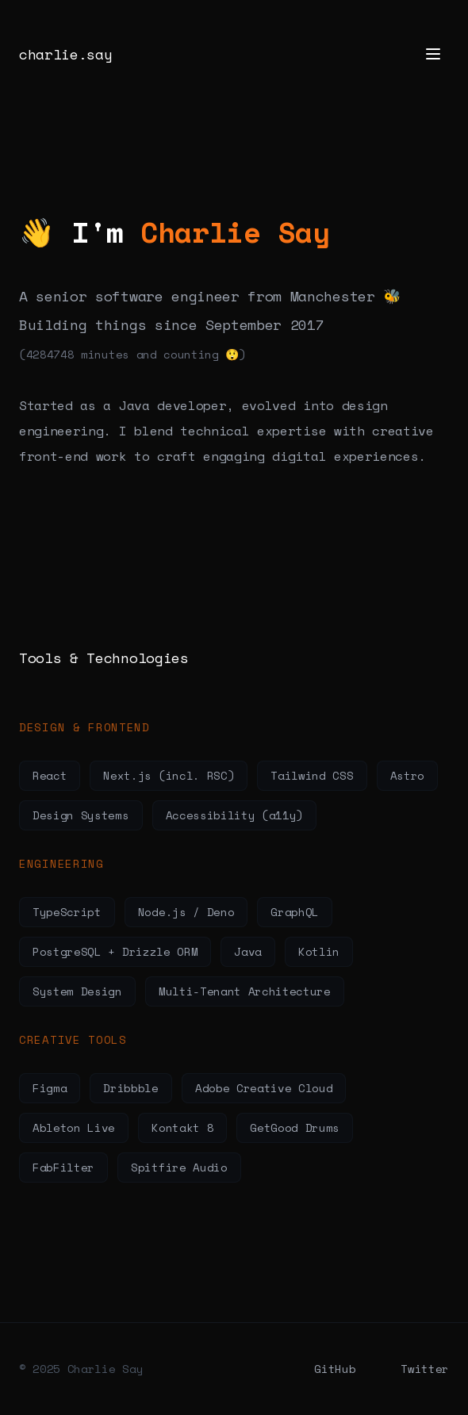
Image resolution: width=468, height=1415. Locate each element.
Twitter (425, 1368)
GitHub (334, 1368)
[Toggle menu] (433, 54)
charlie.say (65, 54)
